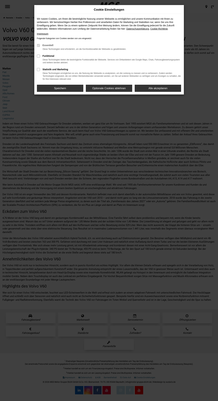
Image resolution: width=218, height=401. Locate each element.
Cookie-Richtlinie (159, 28)
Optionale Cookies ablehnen (109, 88)
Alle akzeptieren (157, 88)
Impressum (42, 33)
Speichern (60, 88)
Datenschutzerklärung (137, 28)
